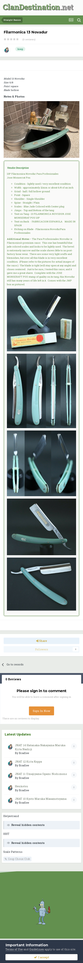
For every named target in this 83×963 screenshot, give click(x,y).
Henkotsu (21, 786)
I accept (41, 957)
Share (41, 641)
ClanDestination (31, 7)
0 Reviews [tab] (13, 679)
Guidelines (36, 949)
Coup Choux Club (19, 859)
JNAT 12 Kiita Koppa (28, 761)
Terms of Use (14, 949)
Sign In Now (41, 711)
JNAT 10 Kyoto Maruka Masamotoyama (40, 799)
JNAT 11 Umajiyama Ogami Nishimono (41, 774)
